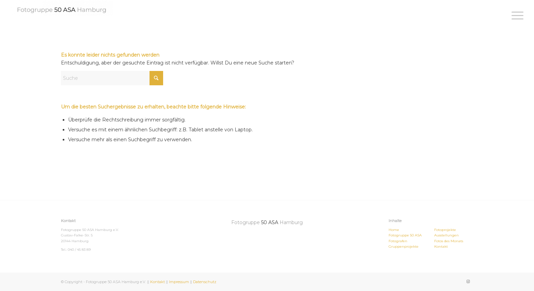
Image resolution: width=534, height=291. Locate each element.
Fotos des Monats (448, 241)
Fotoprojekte (445, 230)
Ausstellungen (446, 235)
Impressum (179, 281)
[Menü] (515, 15)
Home (394, 230)
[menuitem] (515, 15)
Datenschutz (204, 281)
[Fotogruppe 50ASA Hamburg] (62, 8)
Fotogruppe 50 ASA (405, 235)
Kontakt (441, 246)
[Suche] (112, 78)
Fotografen (398, 241)
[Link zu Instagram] (468, 281)
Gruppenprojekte (404, 246)
